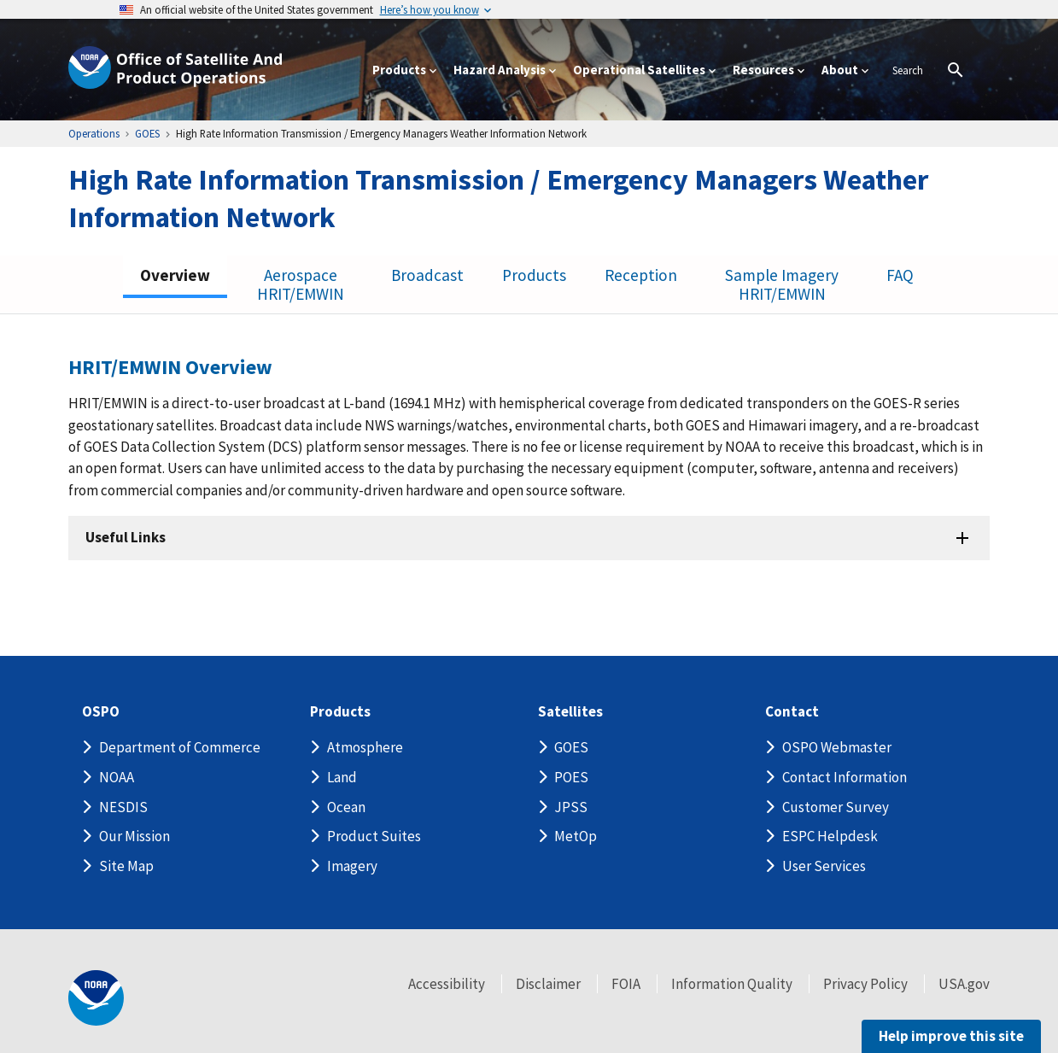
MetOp (575, 836)
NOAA (116, 777)
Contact (792, 711)
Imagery (352, 866)
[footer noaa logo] (96, 998)
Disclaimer (548, 983)
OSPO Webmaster (836, 747)
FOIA (625, 983)
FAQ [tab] (900, 275)
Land (342, 777)
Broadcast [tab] (429, 275)
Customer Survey (835, 807)
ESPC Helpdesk (830, 836)
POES (571, 777)
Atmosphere (365, 747)
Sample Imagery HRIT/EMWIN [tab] (782, 284)
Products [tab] (536, 275)
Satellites (569, 711)
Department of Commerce (179, 747)
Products (341, 711)
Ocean (346, 807)
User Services (824, 866)
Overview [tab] (176, 275)
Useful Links (128, 537)
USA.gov (964, 983)
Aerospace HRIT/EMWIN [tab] (303, 284)
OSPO (103, 711)
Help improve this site (949, 1036)
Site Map (126, 866)
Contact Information (844, 777)
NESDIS (123, 807)
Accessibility (446, 983)
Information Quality (731, 983)
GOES (571, 747)
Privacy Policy (865, 983)
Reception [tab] (642, 275)
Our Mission (134, 836)
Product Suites (374, 836)
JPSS (570, 807)
